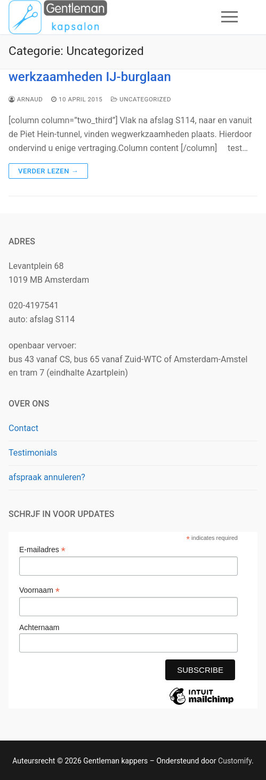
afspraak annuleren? (47, 477)
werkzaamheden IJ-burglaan (90, 76)
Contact (23, 428)
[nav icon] (229, 17)
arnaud (26, 99)
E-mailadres (42, 550)
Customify (235, 761)
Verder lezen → (48, 171)
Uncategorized (141, 99)
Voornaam (39, 590)
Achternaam (39, 627)
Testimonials (33, 453)
